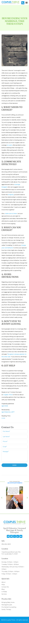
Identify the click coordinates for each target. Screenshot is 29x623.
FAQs (3, 584)
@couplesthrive (14, 483)
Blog (3, 589)
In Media (4, 591)
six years (9, 145)
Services (4, 594)
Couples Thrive (8, 394)
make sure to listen (11, 213)
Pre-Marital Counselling (9, 607)
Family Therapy (6, 609)
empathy (11, 194)
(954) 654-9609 (6, 544)
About (3, 582)
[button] (26, 2)
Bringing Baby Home (8, 602)
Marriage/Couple (7, 605)
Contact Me (5, 587)
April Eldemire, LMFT (8, 412)
